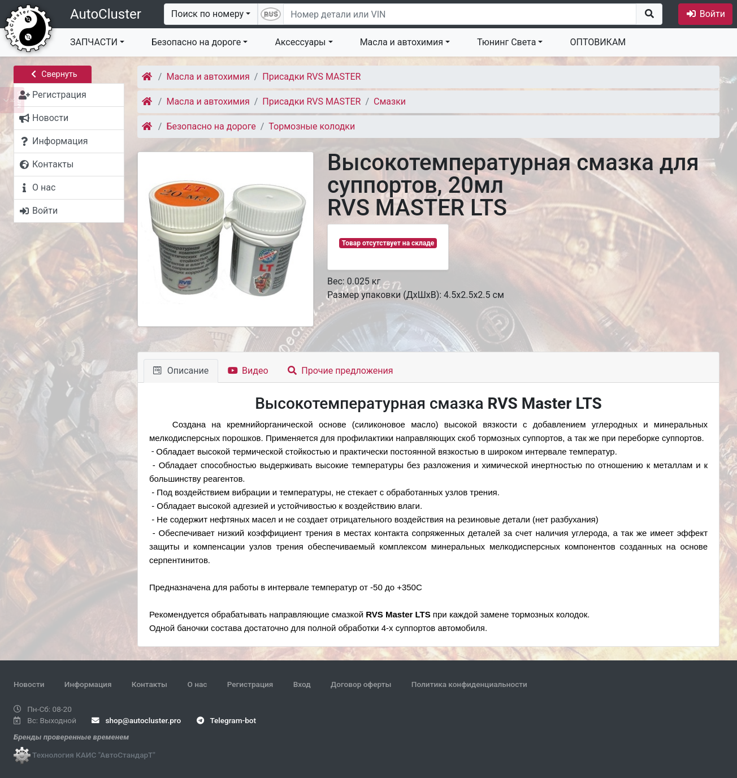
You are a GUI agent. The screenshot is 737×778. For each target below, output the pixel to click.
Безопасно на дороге (196, 42)
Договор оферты (361, 684)
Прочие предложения (340, 370)
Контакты (149, 684)
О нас (197, 684)
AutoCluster (105, 14)
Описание (181, 370)
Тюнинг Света (506, 42)
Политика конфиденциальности (469, 684)
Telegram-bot (226, 720)
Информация (88, 684)
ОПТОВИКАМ (598, 42)
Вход (302, 684)
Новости (29, 684)
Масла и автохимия (401, 42)
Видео (248, 370)
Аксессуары (300, 42)
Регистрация (250, 684)
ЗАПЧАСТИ (94, 42)
